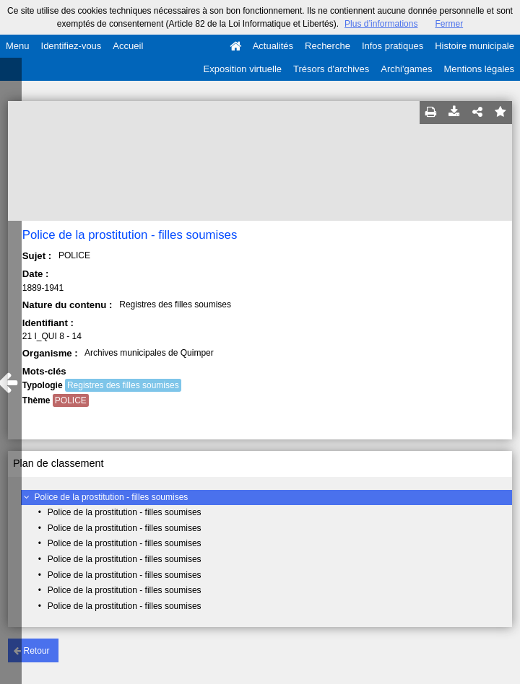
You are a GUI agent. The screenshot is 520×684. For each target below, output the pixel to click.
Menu (18, 45)
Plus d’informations (380, 24)
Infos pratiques (392, 45)
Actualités (273, 45)
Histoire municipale (474, 45)
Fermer (449, 24)
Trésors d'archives (331, 68)
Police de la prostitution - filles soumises (111, 497)
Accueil (128, 45)
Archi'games (406, 68)
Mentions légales (478, 68)
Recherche (327, 45)
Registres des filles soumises (123, 385)
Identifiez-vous (71, 45)
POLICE (71, 400)
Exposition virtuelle (243, 68)
